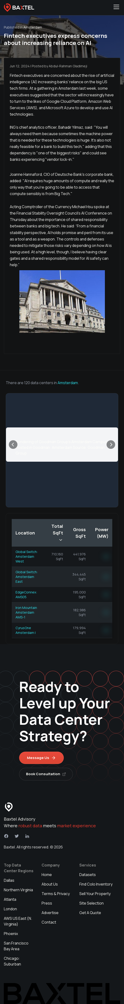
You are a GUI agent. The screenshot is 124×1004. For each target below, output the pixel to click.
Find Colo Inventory (96, 884)
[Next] (111, 444)
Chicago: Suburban (12, 961)
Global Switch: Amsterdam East (27, 577)
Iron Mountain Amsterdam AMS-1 (26, 612)
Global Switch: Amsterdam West (27, 556)
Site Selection (91, 903)
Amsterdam (68, 382)
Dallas (9, 880)
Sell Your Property (95, 893)
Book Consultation (46, 773)
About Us (50, 884)
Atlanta (10, 899)
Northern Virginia (18, 889)
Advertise (50, 912)
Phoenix (11, 933)
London (10, 908)
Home (47, 874)
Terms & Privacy (56, 893)
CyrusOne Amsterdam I (26, 630)
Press (47, 903)
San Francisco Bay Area (16, 945)
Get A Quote (90, 912)
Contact (49, 922)
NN (106, 556)
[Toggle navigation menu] (116, 7)
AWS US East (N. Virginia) (18, 921)
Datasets (87, 874)
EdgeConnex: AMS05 (26, 594)
